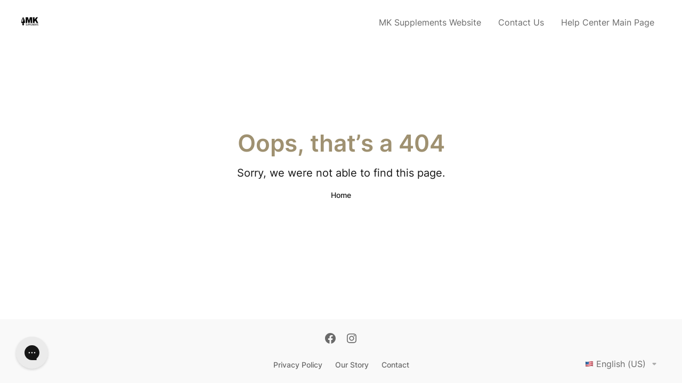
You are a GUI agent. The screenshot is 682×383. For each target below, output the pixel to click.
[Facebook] (330, 339)
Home (341, 194)
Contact (395, 364)
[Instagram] (351, 339)
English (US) (623, 363)
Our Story (352, 364)
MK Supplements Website (430, 22)
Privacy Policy (297, 364)
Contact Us (521, 22)
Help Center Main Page (607, 22)
